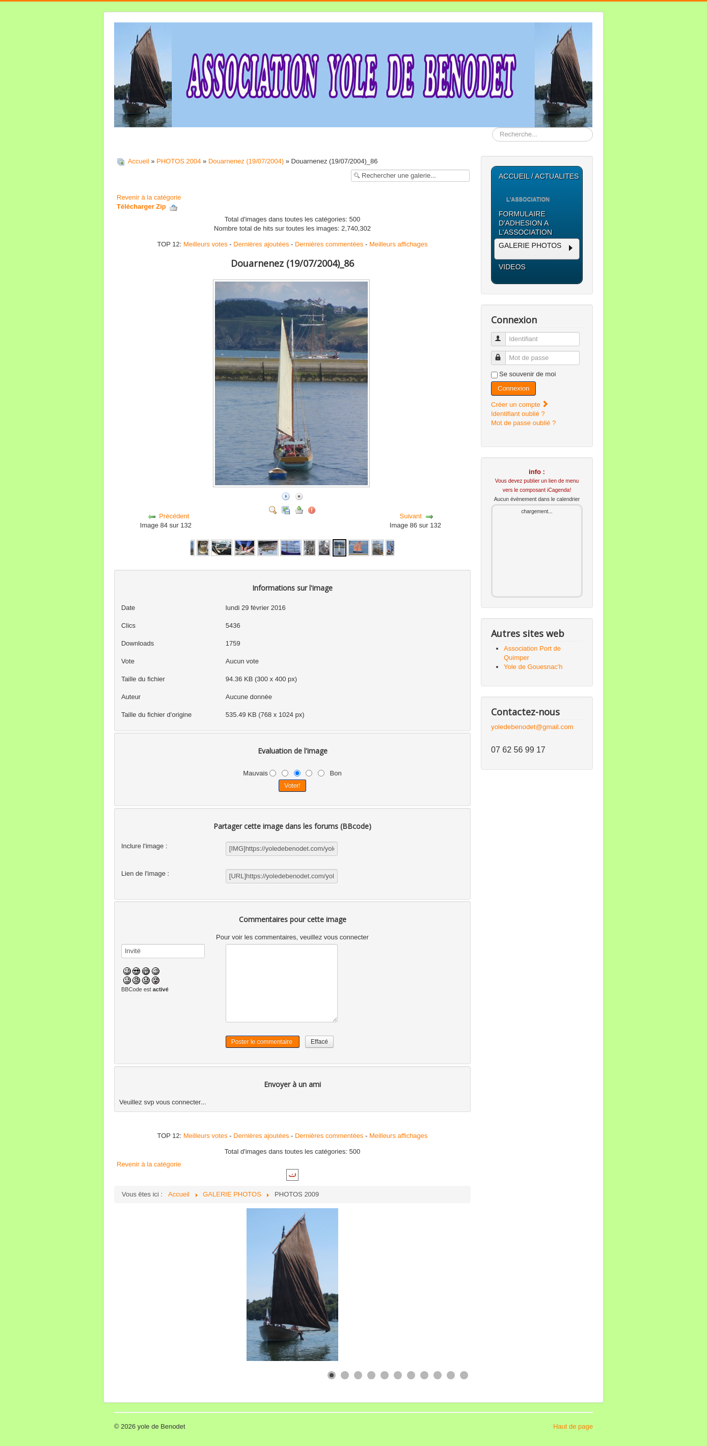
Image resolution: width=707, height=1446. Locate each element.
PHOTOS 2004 (178, 161)
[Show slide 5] (384, 1375)
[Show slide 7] (411, 1375)
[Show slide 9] (437, 1375)
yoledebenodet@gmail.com (532, 727)
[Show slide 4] (371, 1375)
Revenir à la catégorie (149, 197)
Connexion (513, 388)
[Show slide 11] (464, 1375)
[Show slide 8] (424, 1375)
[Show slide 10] (451, 1375)
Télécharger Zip (147, 206)
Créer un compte (520, 404)
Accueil (138, 161)
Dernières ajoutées (261, 244)
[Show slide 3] (358, 1375)
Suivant (411, 516)
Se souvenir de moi (527, 374)
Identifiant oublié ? (518, 414)
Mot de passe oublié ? (523, 423)
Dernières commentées (329, 244)
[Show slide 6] (398, 1375)
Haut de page (573, 1426)
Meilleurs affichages (398, 244)
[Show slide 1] (332, 1375)
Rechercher (492, 127)
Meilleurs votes (205, 244)
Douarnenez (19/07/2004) (246, 161)
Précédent (174, 516)
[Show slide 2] (345, 1375)
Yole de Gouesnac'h (533, 667)
